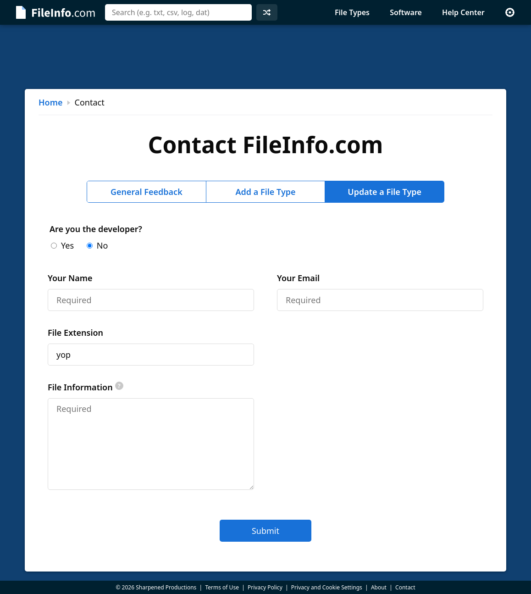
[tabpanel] (265, 382)
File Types (352, 12)
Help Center (463, 12)
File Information (85, 387)
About (379, 587)
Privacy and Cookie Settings (326, 587)
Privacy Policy (265, 587)
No (97, 245)
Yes (62, 245)
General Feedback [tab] (147, 191)
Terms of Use (221, 587)
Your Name (70, 277)
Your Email (298, 277)
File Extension (75, 332)
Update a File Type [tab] (384, 191)
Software (406, 12)
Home (51, 102)
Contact (405, 587)
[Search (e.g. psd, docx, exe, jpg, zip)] (178, 12)
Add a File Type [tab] (265, 191)
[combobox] (178, 12)
